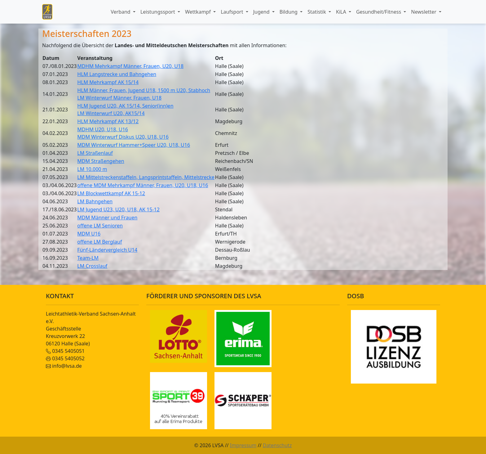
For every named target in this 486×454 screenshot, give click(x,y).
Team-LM (88, 257)
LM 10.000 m (92, 169)
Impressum (243, 445)
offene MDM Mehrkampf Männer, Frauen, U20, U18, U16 (142, 185)
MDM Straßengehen (100, 161)
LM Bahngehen (95, 201)
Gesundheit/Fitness (379, 11)
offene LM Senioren (100, 225)
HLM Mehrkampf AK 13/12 (108, 121)
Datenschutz (277, 445)
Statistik (317, 11)
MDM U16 (88, 233)
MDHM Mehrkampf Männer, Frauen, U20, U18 (130, 66)
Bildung (289, 11)
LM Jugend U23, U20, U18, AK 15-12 (118, 209)
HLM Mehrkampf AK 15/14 (108, 82)
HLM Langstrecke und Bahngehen (116, 74)
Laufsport (232, 11)
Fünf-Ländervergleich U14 (107, 249)
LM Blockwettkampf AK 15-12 (111, 193)
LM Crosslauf (92, 266)
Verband (121, 11)
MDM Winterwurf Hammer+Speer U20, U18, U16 (133, 145)
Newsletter (424, 11)
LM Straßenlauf (95, 153)
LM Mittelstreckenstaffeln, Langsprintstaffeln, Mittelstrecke (145, 177)
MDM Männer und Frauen (107, 217)
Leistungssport (158, 11)
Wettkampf (198, 11)
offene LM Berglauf (99, 241)
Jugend (262, 11)
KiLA (341, 11)
